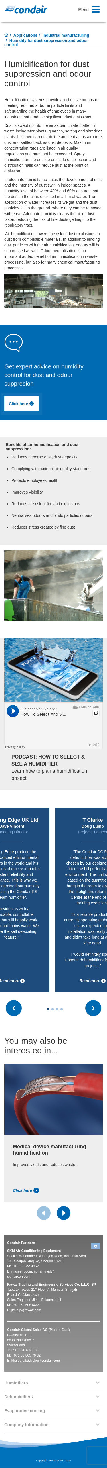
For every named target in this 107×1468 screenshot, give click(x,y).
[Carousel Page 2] (52, 1009)
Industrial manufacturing (66, 35)
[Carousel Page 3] (57, 1009)
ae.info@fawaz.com (26, 1295)
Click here (21, 403)
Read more (93, 980)
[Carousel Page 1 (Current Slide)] (48, 1009)
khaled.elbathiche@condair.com (35, 1361)
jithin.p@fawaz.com (26, 1310)
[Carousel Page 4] (61, 1009)
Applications (25, 35)
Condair (25, 9)
